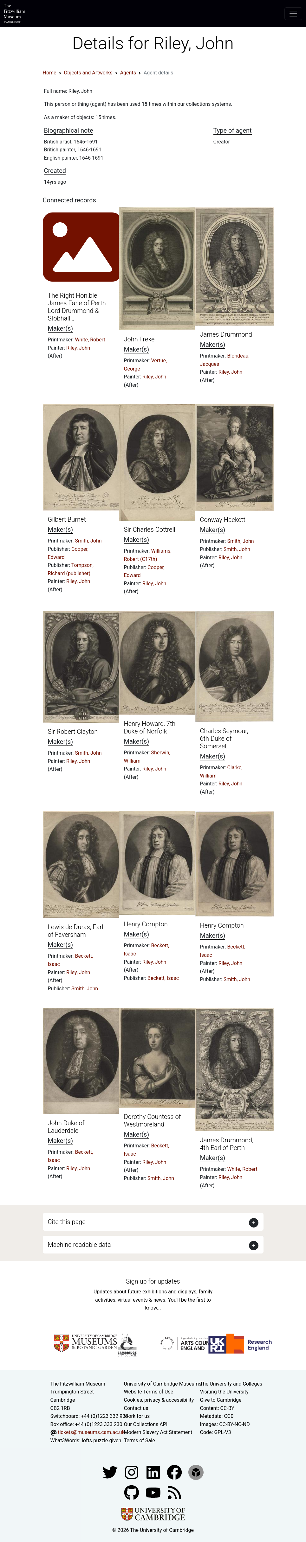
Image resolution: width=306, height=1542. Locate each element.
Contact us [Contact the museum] (136, 1408)
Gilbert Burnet (67, 519)
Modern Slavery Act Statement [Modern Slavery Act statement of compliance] (158, 1432)
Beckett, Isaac (163, 978)
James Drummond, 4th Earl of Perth (226, 1144)
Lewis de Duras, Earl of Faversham (75, 930)
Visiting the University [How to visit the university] (224, 1392)
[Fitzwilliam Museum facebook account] (154, 1472)
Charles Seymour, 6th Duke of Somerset (224, 738)
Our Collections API (146, 1424)
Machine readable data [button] (79, 1244)
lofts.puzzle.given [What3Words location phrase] (101, 1440)
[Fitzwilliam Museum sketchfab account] (196, 1472)
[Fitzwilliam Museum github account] (132, 1492)
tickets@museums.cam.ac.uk (91, 1432)
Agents (128, 73)
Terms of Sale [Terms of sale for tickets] (139, 1440)
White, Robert (90, 340)
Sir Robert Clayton (73, 731)
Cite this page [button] (67, 1222)
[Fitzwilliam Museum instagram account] (132, 1472)
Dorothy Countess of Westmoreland (152, 1120)
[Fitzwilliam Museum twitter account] (110, 1472)
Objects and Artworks (88, 73)
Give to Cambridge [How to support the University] (221, 1400)
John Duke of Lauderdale (66, 1126)
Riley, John (78, 348)
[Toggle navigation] (293, 13)
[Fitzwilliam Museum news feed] (174, 1492)
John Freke (139, 339)
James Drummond (226, 334)
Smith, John (88, 541)
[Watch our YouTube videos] (154, 1492)
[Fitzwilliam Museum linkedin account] (175, 1472)
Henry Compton (146, 924)
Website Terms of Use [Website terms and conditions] (148, 1392)
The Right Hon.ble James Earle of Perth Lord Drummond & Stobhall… (77, 307)
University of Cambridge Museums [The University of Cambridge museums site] (163, 1384)
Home (49, 73)
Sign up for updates (153, 1281)
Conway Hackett (222, 520)
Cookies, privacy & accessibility (159, 1400)
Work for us (137, 1416)
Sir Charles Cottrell (149, 529)
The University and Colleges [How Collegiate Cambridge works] (231, 1384)
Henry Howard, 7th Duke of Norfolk (150, 727)
